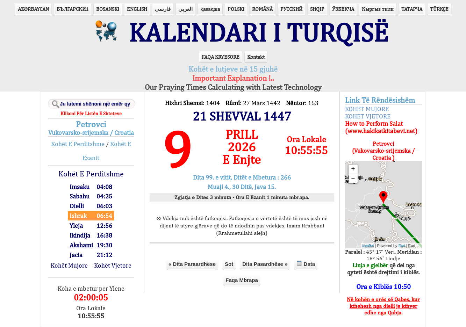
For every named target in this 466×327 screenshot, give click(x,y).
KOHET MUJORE (367, 108)
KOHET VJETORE (367, 116)
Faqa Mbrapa (241, 280)
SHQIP (317, 9)
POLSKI (236, 9)
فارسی (163, 9)
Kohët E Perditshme (78, 143)
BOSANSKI (107, 9)
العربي (185, 9)
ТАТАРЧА (411, 9)
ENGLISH (137, 9)
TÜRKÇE (439, 9)
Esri (402, 246)
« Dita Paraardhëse (192, 264)
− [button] (353, 178)
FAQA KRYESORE (220, 57)
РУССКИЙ (291, 9)
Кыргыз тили (378, 9)
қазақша (210, 9)
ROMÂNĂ (262, 9)
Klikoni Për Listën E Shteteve (91, 113)
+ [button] (353, 169)
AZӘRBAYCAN (33, 9)
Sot (229, 264)
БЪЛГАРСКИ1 (72, 9)
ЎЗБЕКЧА (343, 9)
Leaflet (368, 246)
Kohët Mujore (69, 265)
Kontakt (256, 57)
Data (305, 263)
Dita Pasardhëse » (264, 264)
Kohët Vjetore (112, 265)
